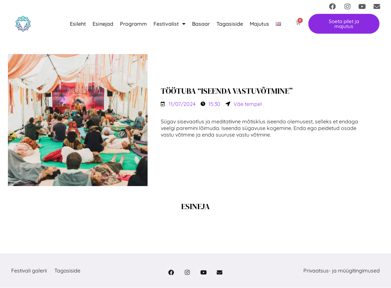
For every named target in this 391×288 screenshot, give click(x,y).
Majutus (259, 23)
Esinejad (103, 23)
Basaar (201, 23)
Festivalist (169, 24)
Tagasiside (229, 23)
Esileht (78, 23)
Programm (133, 23)
